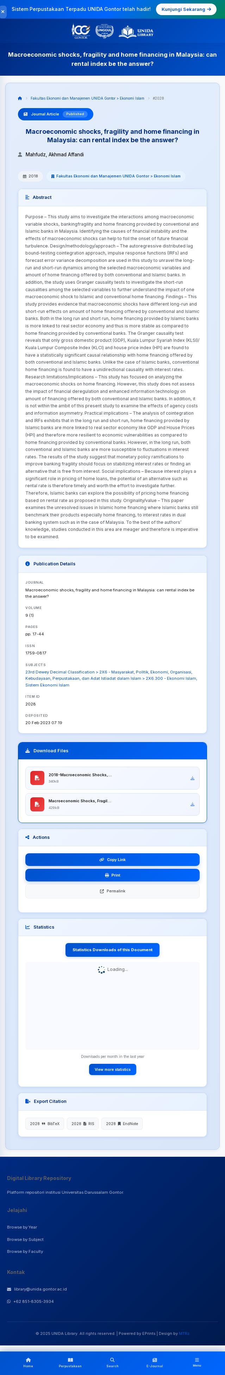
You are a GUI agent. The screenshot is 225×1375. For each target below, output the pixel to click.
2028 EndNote (122, 1125)
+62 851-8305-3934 (30, 1302)
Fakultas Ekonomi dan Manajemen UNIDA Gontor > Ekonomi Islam (87, 98)
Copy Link (112, 861)
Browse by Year (22, 1228)
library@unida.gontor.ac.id (37, 1290)
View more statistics (113, 1070)
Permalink (112, 892)
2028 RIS (82, 1125)
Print (112, 876)
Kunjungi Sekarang (186, 9)
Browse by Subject (25, 1240)
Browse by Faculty (25, 1252)
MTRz (184, 1334)
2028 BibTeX (45, 1125)
